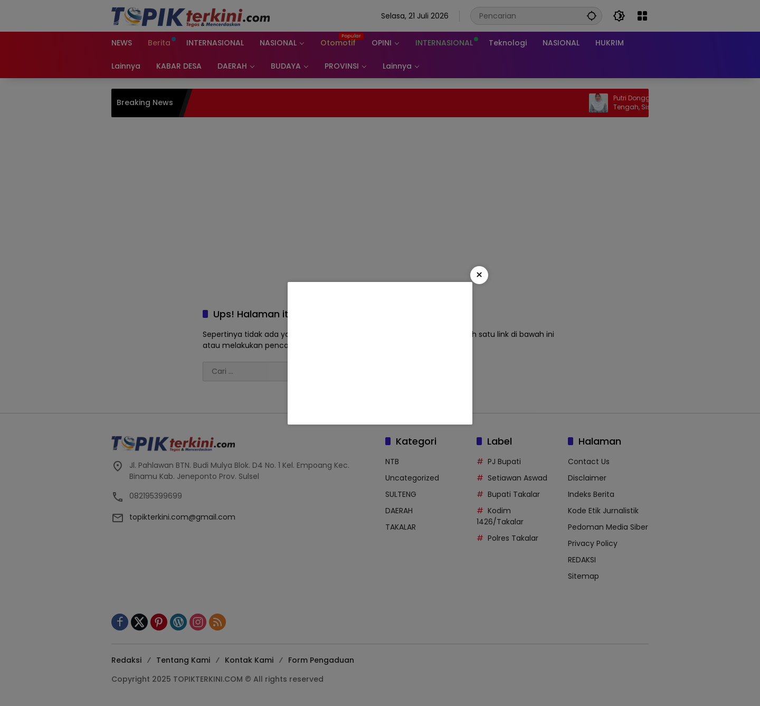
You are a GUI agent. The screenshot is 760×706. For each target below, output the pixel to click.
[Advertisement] (380, 353)
